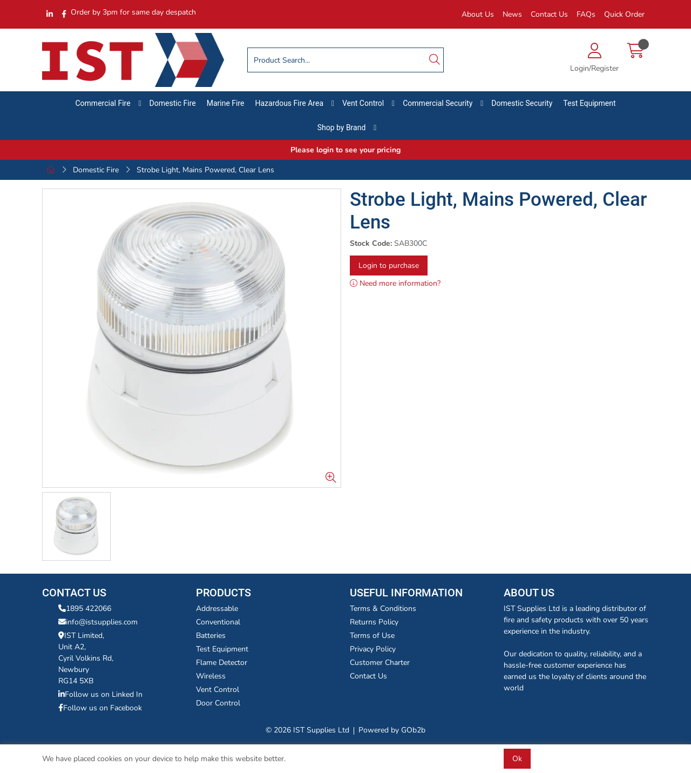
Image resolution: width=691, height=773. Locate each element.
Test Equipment (589, 103)
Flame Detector (221, 662)
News (512, 14)
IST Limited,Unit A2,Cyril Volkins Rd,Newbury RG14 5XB (85, 658)
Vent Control (363, 103)
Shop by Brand (341, 127)
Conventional (218, 622)
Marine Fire (226, 103)
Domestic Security (521, 103)
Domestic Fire (173, 103)
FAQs (586, 14)
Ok (517, 759)
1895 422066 (84, 608)
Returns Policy (374, 622)
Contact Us (549, 14)
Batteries (211, 635)
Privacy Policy (373, 649)
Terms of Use (372, 635)
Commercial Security (437, 103)
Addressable (217, 608)
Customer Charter (380, 662)
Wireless (211, 676)
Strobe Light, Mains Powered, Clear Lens (205, 170)
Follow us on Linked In (100, 694)
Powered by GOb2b (391, 730)
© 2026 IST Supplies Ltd (307, 730)
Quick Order (624, 14)
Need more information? (395, 283)
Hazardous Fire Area (289, 103)
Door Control (218, 703)
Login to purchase (388, 265)
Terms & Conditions (383, 608)
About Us (478, 14)
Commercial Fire (103, 103)
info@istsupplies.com (98, 622)
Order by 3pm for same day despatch (133, 12)
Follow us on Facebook (100, 708)
